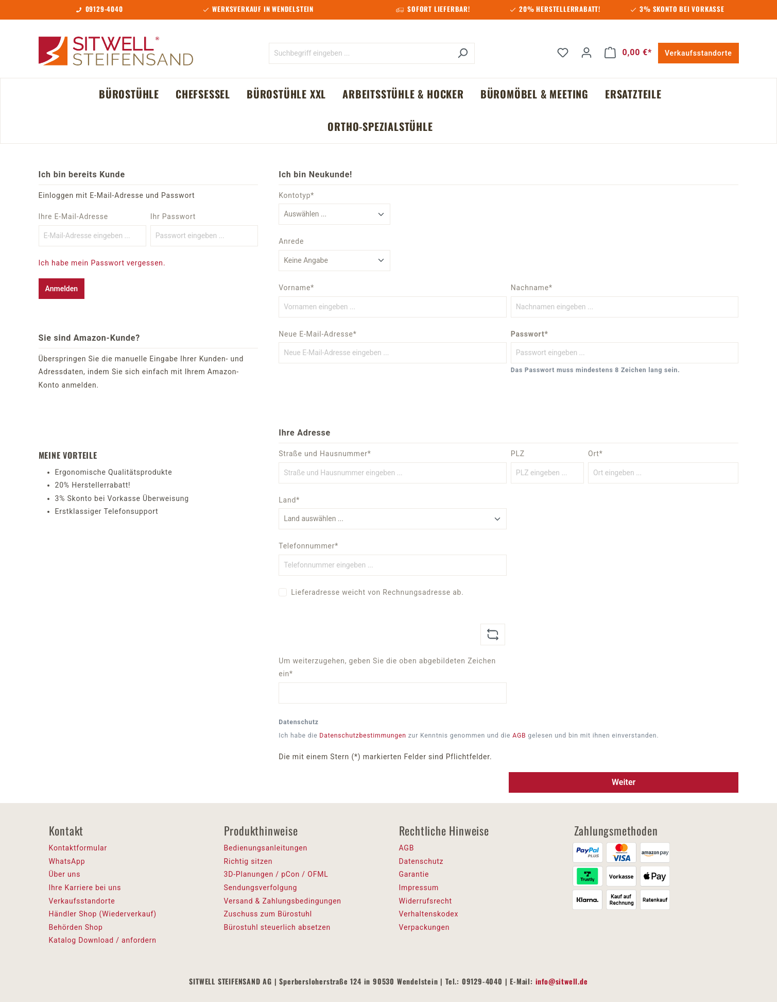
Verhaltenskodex (429, 914)
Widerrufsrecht (425, 901)
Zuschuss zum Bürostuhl (268, 914)
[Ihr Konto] (586, 52)
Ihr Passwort (173, 216)
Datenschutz (421, 861)
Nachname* (531, 287)
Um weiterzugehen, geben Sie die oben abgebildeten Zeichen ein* (387, 667)
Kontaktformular (78, 848)
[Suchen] (463, 53)
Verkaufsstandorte (698, 53)
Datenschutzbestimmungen (362, 735)
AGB (519, 735)
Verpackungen (424, 927)
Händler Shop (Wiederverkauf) (103, 914)
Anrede (291, 241)
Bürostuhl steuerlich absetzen (277, 927)
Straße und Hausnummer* (325, 453)
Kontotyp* (296, 195)
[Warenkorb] (628, 52)
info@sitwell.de (562, 981)
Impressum (419, 887)
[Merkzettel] (563, 52)
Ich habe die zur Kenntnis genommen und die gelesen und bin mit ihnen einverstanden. (469, 735)
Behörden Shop (76, 927)
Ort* (595, 453)
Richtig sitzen (248, 861)
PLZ (518, 453)
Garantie (414, 874)
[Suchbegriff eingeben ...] (360, 53)
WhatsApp (67, 861)
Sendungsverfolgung (261, 887)
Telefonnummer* (308, 546)
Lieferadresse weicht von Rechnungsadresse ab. (377, 592)
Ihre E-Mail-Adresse (74, 216)
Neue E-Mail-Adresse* (317, 334)
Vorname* (296, 287)
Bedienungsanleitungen (266, 848)
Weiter (623, 782)
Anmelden (61, 289)
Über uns (65, 874)
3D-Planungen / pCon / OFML (276, 874)
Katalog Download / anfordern (103, 940)
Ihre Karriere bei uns (85, 887)
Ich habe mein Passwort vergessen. (102, 263)
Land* (289, 500)
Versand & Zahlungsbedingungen (282, 901)
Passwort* (529, 334)
